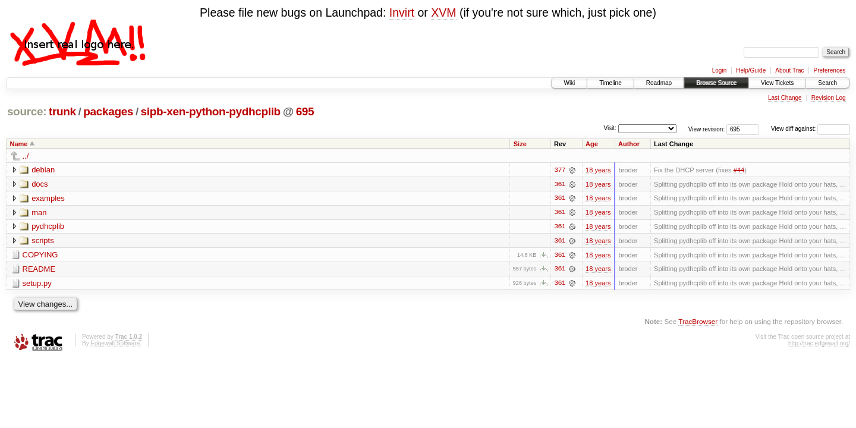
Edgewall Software (115, 344)
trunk (62, 111)
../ (26, 156)
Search (827, 83)
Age (592, 143)
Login (719, 70)
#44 (739, 170)
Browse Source (716, 83)
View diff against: (810, 128)
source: (26, 111)
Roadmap (659, 83)
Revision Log (828, 98)
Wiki (569, 83)
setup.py (37, 283)
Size (520, 143)
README (39, 269)
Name (19, 143)
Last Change (785, 98)
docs (40, 184)
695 (305, 111)
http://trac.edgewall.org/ (819, 344)
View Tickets (777, 83)
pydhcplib (48, 226)
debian (43, 169)
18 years (598, 170)
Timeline (610, 83)
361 (559, 184)
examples (48, 198)
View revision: (706, 128)
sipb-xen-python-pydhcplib (211, 111)
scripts (43, 241)
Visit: (609, 128)
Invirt (401, 12)
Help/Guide (751, 70)
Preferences (830, 70)
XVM (443, 12)
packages (108, 111)
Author (629, 143)
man (39, 212)
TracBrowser (697, 322)
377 (559, 170)
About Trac (789, 70)
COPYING (40, 255)
